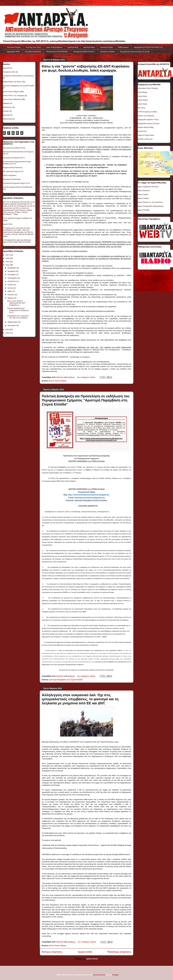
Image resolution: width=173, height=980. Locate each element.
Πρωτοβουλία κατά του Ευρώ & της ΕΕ (134, 52)
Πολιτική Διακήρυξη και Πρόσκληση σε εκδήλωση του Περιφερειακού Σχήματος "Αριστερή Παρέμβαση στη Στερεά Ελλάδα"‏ (85, 400)
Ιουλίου (10, 285)
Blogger (115, 975)
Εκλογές (6, 111)
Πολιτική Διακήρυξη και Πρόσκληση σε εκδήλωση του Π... (18, 310)
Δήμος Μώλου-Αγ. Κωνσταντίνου (150, 202)
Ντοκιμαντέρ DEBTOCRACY (84, 52)
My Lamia (141, 108)
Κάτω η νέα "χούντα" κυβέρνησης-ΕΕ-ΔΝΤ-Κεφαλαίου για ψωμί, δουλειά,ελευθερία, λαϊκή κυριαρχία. (85, 68)
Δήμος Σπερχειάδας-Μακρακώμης (151, 206)
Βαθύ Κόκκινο (123, 47)
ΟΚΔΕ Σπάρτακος (10, 175)
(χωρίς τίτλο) (7, 224)
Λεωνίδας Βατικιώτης (33, 52)
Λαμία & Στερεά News (146, 135)
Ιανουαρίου (12, 325)
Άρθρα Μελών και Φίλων (12, 82)
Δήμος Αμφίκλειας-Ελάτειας (148, 187)
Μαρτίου (11, 298)
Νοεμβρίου (12, 271)
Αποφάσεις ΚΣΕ (9, 72)
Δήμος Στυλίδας (144, 210)
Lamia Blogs (142, 92)
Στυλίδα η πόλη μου (145, 139)
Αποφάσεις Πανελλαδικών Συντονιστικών (18, 76)
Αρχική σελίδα (85, 952)
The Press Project (13, 47)
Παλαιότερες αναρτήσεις (119, 952)
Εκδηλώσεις (7, 107)
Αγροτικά (6, 68)
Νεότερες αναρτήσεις (52, 952)
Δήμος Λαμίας (143, 194)
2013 (8, 329)
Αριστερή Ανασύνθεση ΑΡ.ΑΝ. (14, 148)
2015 (8, 262)
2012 (8, 333)
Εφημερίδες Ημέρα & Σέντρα (149, 123)
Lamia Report (143, 100)
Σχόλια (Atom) (92, 959)
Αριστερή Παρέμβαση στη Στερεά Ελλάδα (66, 680)
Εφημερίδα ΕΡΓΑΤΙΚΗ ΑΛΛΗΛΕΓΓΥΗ (148, 47)
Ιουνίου (10, 288)
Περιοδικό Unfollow (107, 52)
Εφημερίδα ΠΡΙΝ (13, 52)
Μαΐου (10, 291)
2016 (8, 258)
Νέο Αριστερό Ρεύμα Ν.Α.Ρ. (13, 171)
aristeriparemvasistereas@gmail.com (89, 497)
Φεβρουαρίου (13, 322)
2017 (8, 255)
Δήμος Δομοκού (144, 190)
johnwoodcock (99, 975)
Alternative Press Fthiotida (148, 88)
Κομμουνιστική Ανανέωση (12, 167)
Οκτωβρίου (12, 275)
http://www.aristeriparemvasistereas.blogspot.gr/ (88, 495)
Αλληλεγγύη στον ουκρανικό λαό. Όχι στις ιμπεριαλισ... (18, 317)
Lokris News (142, 104)
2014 (8, 265)
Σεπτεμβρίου (13, 278)
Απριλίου (11, 295)
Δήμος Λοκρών (143, 198)
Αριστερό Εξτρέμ (106, 47)
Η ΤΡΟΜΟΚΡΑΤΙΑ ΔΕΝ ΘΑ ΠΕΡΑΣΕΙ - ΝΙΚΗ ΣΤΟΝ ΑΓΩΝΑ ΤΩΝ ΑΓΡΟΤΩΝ (17, 241)
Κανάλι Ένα (142, 131)
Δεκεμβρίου (12, 268)
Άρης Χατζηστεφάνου (54, 47)
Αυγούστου (12, 281)
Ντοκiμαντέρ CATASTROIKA (57, 52)
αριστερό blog (73, 47)
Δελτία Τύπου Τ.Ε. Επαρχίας (13, 95)
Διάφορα (6, 103)
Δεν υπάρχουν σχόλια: (86, 377)
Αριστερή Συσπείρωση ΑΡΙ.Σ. (14, 158)
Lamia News (142, 96)
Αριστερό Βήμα (89, 47)
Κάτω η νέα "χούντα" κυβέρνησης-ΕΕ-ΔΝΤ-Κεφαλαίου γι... (16, 303)
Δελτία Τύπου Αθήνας (57, 381)
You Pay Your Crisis (33, 47)
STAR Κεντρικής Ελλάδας (147, 112)
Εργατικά (6, 115)
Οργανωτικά (7, 119)
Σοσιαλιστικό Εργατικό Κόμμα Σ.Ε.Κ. (17, 183)
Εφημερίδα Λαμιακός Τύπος (148, 119)
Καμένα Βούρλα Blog (146, 127)
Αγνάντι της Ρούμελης (146, 116)
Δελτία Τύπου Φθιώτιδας (12, 99)
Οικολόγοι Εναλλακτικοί (12, 179)
